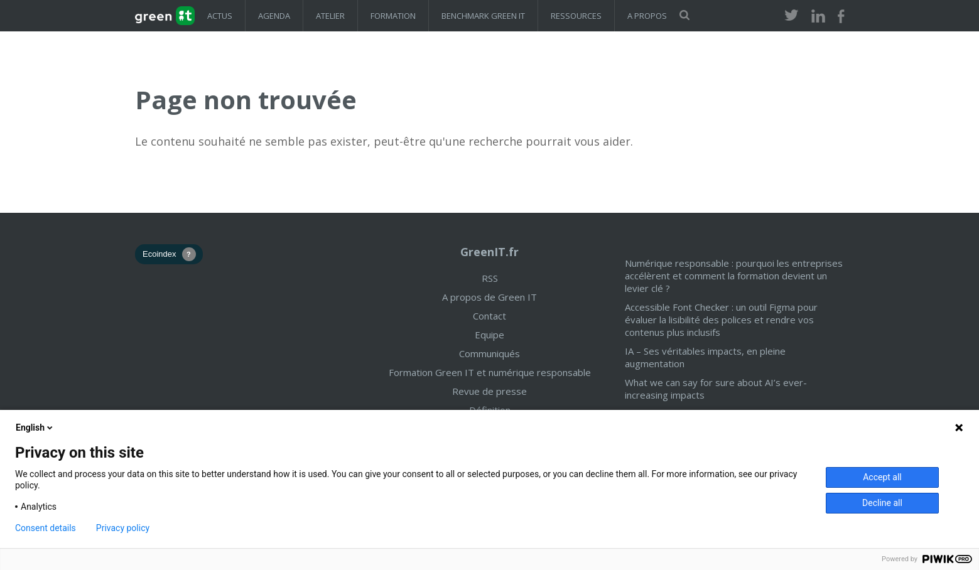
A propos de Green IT (489, 297)
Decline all (882, 503)
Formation (393, 15)
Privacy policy (122, 528)
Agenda (274, 15)
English (35, 427)
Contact (489, 315)
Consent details (45, 528)
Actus (219, 15)
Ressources (576, 15)
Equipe (489, 334)
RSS (490, 278)
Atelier (330, 15)
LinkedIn (818, 16)
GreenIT (165, 15)
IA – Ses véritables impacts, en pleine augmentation (705, 357)
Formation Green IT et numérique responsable (490, 372)
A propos (647, 15)
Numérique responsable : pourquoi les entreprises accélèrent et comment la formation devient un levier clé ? (734, 275)
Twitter (791, 16)
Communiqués (489, 353)
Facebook (841, 16)
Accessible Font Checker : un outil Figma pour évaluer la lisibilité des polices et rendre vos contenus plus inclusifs (721, 319)
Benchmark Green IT (483, 15)
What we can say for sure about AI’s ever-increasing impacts (716, 388)
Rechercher (684, 15)
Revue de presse (489, 391)
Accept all (882, 477)
